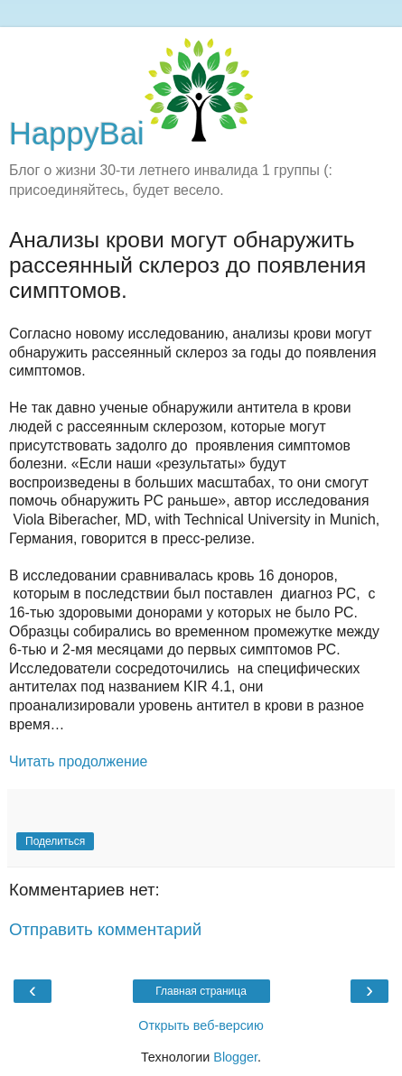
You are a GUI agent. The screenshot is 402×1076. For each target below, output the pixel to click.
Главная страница (201, 991)
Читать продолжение (80, 761)
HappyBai (131, 133)
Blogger (235, 1057)
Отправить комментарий (105, 929)
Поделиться (55, 841)
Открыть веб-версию (200, 1025)
